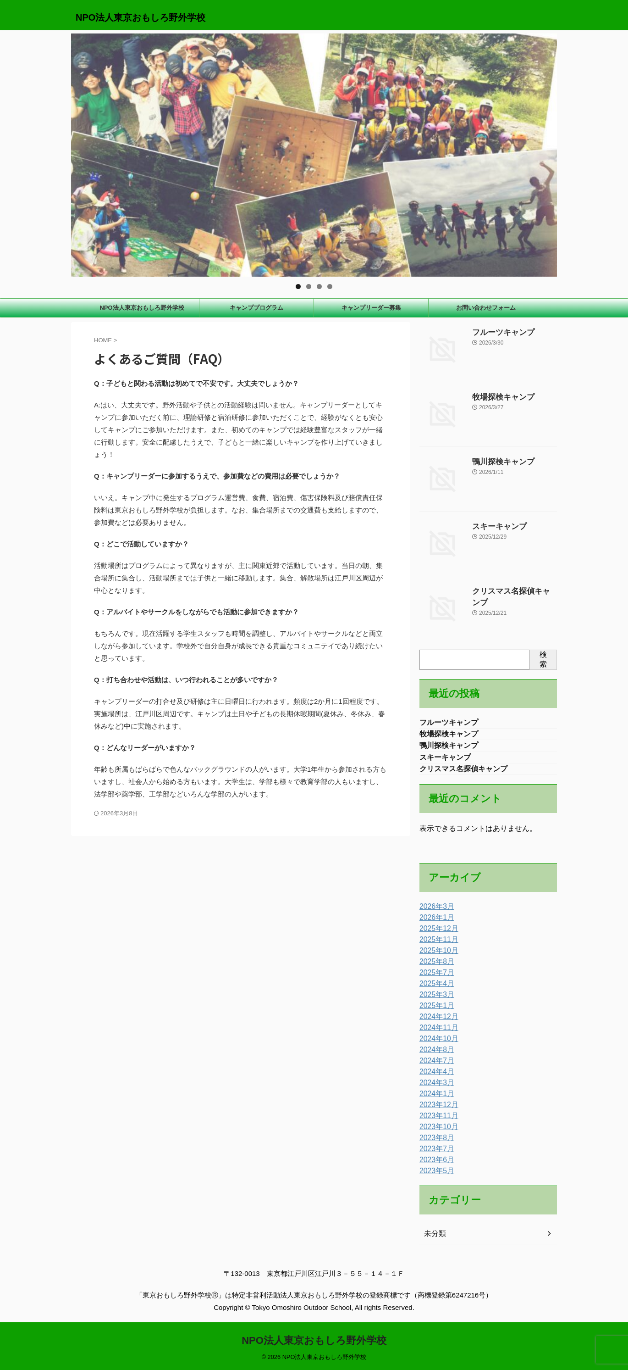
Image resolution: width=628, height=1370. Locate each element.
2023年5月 (434, 1175)
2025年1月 (434, 1010)
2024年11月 (436, 1032)
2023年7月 (434, 1153)
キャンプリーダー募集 (371, 307)
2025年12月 (436, 932)
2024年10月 (436, 1043)
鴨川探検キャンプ (497, 461)
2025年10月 (436, 954)
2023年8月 (434, 1142)
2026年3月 (434, 910)
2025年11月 (436, 943)
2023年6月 (434, 1164)
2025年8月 (434, 965)
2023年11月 (436, 1120)
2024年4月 (434, 1076)
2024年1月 (434, 1098)
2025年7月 (434, 976)
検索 (543, 659)
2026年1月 (434, 921)
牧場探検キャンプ (497, 396)
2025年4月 (434, 987)
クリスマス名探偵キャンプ (510, 590)
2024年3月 (434, 1087)
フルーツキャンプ (497, 331)
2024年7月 (434, 1065)
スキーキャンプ (494, 525)
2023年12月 (436, 1109)
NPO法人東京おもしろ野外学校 (140, 17)
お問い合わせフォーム (486, 307)
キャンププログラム (256, 307)
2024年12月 (436, 1021)
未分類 (433, 1238)
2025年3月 (434, 998)
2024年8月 (434, 1054)
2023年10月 (436, 1131)
